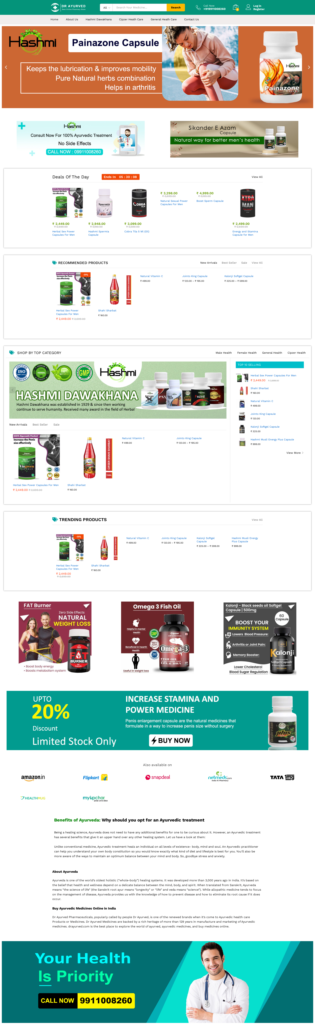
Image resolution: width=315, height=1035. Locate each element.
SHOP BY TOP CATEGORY (35, 353)
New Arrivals (208, 262)
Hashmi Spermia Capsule (98, 233)
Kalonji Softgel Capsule (265, 426)
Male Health (224, 352)
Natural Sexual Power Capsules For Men (174, 233)
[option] (68, 212)
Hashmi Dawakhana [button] (99, 19)
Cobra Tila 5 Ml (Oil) (136, 231)
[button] (6, 67)
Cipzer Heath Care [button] (131, 19)
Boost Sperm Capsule (210, 231)
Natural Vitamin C (262, 401)
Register (259, 9)
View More (293, 452)
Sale (244, 262)
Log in (253, 6)
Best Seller (229, 262)
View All (257, 177)
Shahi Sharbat (260, 388)
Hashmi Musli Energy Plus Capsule (272, 439)
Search (176, 7)
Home (54, 19)
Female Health (247, 352)
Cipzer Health (297, 352)
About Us (72, 19)
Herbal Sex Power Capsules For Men (63, 233)
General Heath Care (164, 19)
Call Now (209, 5)
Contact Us (191, 19)
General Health (272, 352)
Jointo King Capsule (263, 413)
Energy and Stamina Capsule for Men (245, 233)
